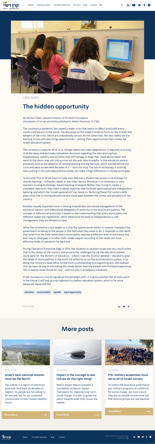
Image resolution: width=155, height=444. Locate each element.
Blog (86, 5)
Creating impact (44, 5)
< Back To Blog (31, 97)
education (29, 292)
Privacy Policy (123, 436)
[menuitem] (101, 5)
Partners (77, 5)
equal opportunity (72, 292)
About (31, 5)
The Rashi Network (62, 5)
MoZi (126, 438)
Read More (26, 415)
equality (57, 292)
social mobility (44, 292)
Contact (93, 5)
